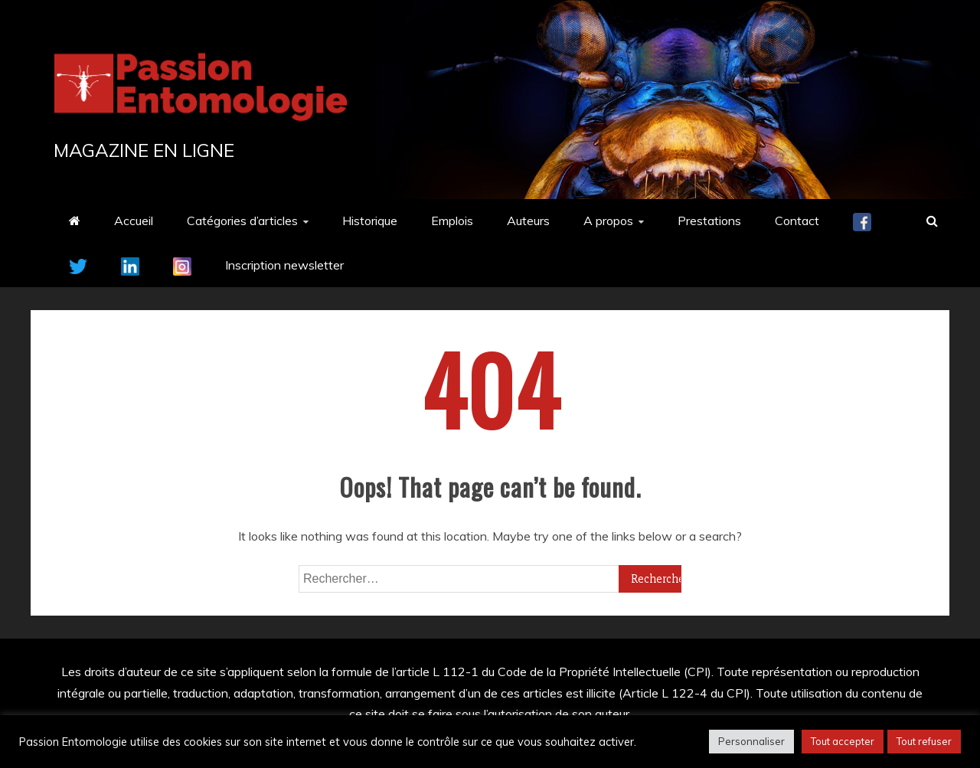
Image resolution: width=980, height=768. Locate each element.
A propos (608, 220)
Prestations (709, 220)
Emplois (452, 220)
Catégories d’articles (242, 220)
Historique (369, 220)
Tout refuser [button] (924, 741)
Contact (797, 220)
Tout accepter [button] (842, 741)
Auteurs (528, 220)
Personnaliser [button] (751, 741)
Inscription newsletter (284, 265)
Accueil (133, 220)
